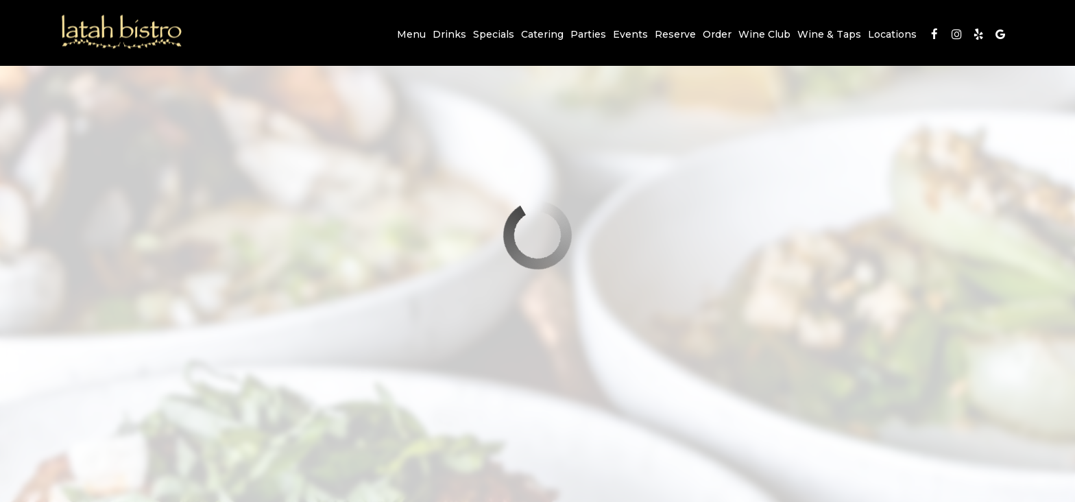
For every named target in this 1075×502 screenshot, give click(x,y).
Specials (493, 34)
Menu (411, 34)
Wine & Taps (829, 34)
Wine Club (764, 34)
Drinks (449, 34)
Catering (542, 34)
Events (630, 34)
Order (717, 34)
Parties (588, 34)
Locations (892, 34)
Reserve (675, 34)
